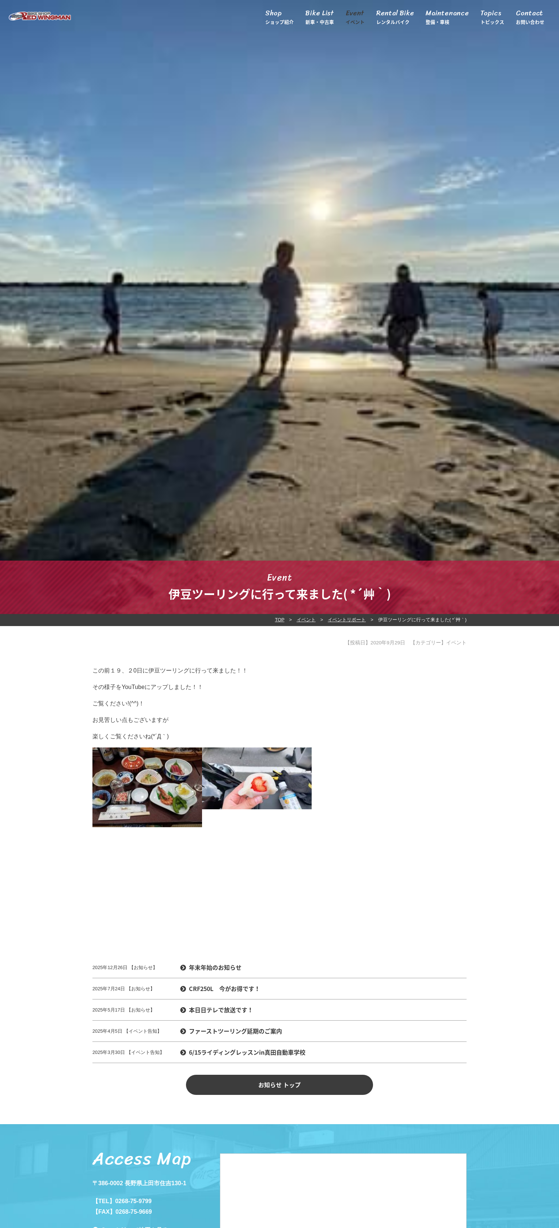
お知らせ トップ (279, 1084)
